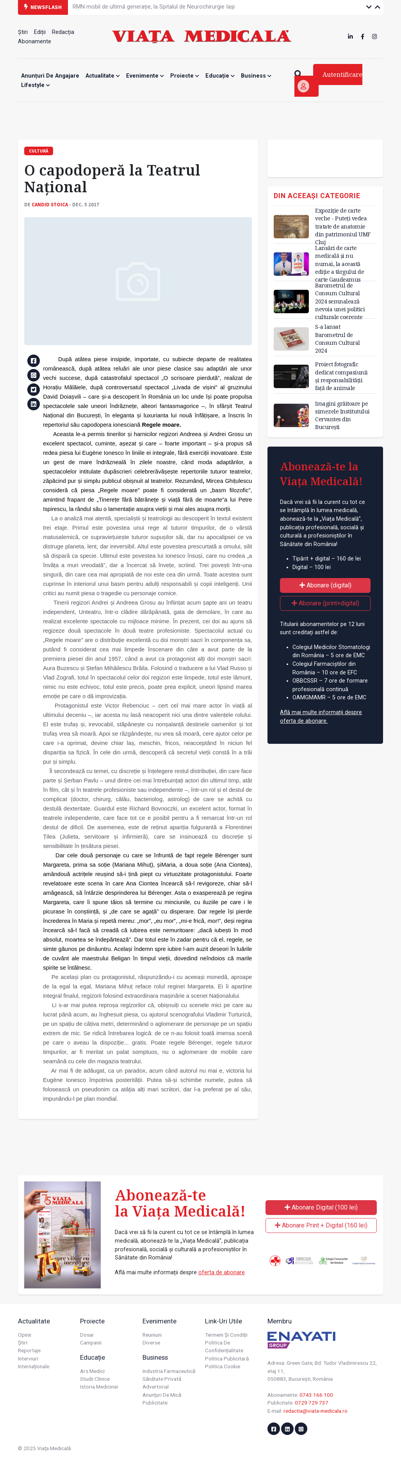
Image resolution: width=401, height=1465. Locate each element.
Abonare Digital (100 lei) (321, 1207)
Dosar (87, 1335)
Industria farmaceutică (169, 1371)
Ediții (40, 32)
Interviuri (28, 1358)
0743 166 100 (316, 1395)
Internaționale (33, 1366)
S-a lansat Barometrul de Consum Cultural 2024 (337, 338)
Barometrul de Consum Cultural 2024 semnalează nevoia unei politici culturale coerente (340, 301)
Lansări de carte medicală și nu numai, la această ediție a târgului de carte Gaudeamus (339, 263)
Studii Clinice (95, 1379)
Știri (23, 32)
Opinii (24, 1335)
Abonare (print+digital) (325, 603)
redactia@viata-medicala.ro (315, 1411)
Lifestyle (35, 85)
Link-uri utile (223, 1321)
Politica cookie (222, 1366)
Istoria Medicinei (99, 1386)
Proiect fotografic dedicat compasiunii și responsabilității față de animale (341, 375)
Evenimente (145, 76)
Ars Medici (92, 1371)
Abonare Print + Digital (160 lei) (321, 1225)
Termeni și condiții (226, 1335)
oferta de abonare (221, 1272)
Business (256, 76)
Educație (220, 76)
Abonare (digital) (325, 585)
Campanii (91, 1342)
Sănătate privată (162, 1379)
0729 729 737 (311, 1402)
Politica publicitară (227, 1358)
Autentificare (330, 81)
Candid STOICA (50, 204)
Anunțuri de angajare (50, 76)
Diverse (151, 1342)
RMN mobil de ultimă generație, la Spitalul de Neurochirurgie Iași (154, 7)
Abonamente (34, 41)
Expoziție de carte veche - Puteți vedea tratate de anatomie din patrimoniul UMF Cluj (343, 226)
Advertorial (156, 1386)
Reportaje (29, 1350)
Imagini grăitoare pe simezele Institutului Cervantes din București (342, 415)
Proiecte (184, 76)
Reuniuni (152, 1335)
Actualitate (103, 76)
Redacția (63, 32)
